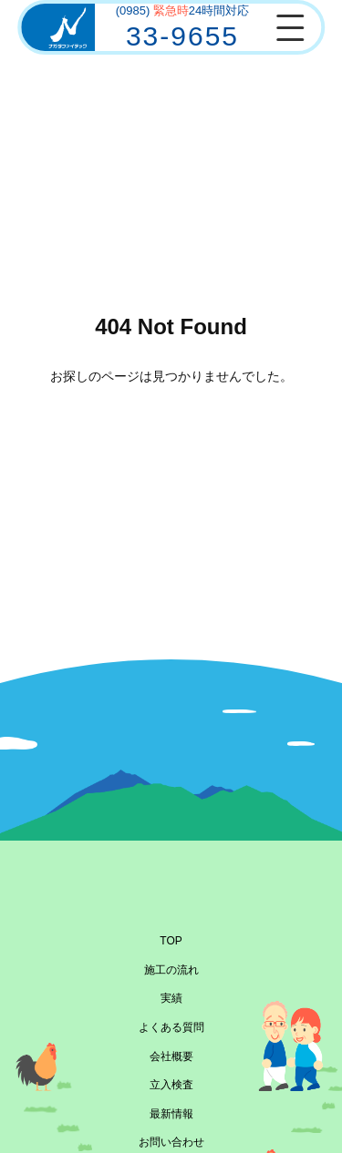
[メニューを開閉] (290, 27)
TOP (170, 940)
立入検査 (171, 1084)
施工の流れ (171, 970)
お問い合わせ (171, 1142)
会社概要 (171, 1056)
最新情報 (171, 1113)
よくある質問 (171, 1027)
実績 (171, 998)
